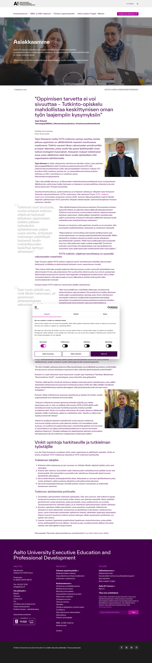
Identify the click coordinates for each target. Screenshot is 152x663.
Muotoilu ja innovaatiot (64, 591)
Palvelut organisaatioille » (67, 570)
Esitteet (59, 631)
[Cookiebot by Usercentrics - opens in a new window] (109, 307)
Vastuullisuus (61, 615)
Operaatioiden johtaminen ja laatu (69, 594)
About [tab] (105, 314)
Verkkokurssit (61, 625)
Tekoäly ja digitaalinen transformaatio (70, 607)
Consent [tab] (47, 314)
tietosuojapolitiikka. (105, 607)
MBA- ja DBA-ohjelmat (64, 623)
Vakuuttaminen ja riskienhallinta (68, 612)
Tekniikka (59, 604)
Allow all (104, 354)
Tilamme (16, 596)
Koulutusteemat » (64, 583)
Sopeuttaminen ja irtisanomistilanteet (70, 576)
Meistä (16, 593)
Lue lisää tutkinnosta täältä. (97, 533)
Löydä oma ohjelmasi (128, 14)
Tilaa (133, 612)
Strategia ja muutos (63, 599)
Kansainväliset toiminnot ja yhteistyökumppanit (116, 576)
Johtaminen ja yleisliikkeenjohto (68, 586)
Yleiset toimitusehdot (21, 606)
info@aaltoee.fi (19, 587)
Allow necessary (48, 354)
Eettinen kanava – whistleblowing (26, 609)
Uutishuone (17, 599)
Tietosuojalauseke (74, 648)
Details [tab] (76, 314)
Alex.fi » (102, 589)
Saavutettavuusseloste (22, 614)
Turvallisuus (60, 610)
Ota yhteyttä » (19, 591)
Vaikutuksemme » (107, 570)
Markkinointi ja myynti (64, 589)
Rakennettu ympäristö (64, 596)
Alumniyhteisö (104, 578)
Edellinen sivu (20, 90)
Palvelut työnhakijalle (64, 617)
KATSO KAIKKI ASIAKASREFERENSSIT (122, 90)
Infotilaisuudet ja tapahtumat (24, 604)
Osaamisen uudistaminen (65, 578)
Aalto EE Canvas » (107, 586)
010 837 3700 (22, 584)
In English (130, 4)
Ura (14, 601)
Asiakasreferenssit (106, 573)
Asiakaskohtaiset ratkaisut (66, 573)
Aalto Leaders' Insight (87, 14)
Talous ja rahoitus (62, 602)
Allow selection (76, 354)
